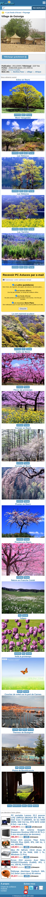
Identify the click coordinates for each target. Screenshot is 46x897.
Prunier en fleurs (23, 504)
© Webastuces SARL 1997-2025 (23, 896)
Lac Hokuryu (23, 156)
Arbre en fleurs (23, 80)
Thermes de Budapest (23, 732)
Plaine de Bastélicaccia (23, 770)
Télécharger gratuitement (15, 57)
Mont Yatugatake (23, 118)
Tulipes (23, 618)
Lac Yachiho (23, 232)
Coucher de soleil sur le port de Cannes (23, 694)
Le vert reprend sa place (23, 314)
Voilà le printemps (23, 656)
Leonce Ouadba (14, 70)
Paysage (29, 114)
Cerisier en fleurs (23, 428)
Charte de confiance (8, 887)
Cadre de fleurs (23, 352)
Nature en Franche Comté (23, 580)
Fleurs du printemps (23, 390)
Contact (4, 891)
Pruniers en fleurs (23, 542)
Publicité (4, 889)
